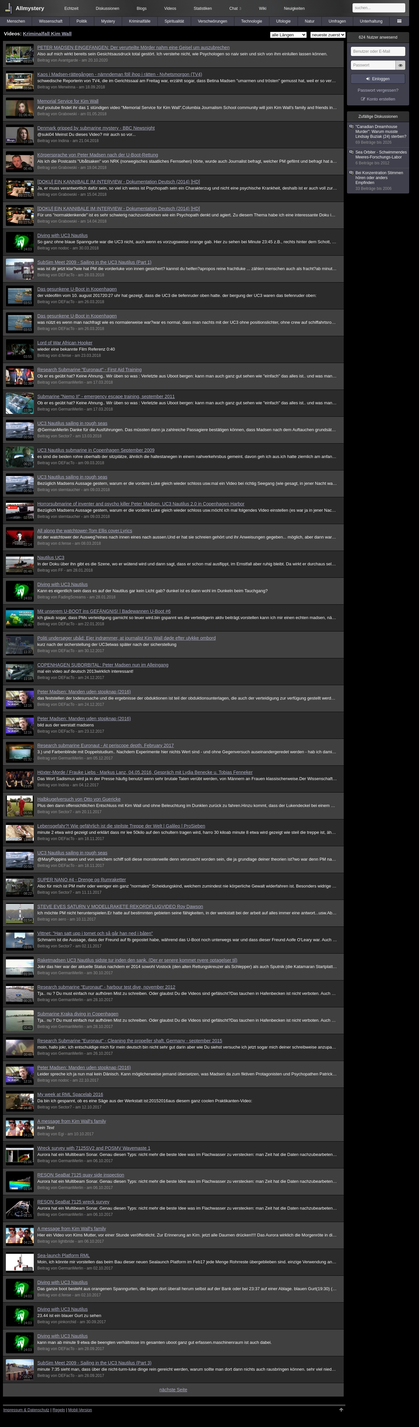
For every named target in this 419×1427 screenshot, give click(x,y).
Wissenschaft (50, 21)
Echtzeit (71, 8)
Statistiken (203, 8)
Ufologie (283, 21)
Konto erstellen (381, 99)
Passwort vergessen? (378, 90)
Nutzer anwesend (378, 37)
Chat (235, 8)
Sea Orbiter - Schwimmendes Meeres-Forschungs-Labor (378, 158)
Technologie (251, 21)
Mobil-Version (80, 1410)
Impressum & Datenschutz (26, 1410)
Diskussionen (107, 8)
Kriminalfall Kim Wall (47, 33)
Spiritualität (174, 21)
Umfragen (337, 21)
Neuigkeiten (294, 8)
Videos (170, 8)
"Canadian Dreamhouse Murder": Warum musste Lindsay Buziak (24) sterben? (378, 134)
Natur (309, 21)
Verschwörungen (212, 21)
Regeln (59, 1410)
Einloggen (381, 79)
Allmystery (30, 8)
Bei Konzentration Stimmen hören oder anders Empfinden (378, 181)
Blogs (142, 8)
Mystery (108, 21)
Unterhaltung (371, 21)
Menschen (16, 21)
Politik (82, 21)
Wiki (262, 8)
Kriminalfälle (139, 21)
